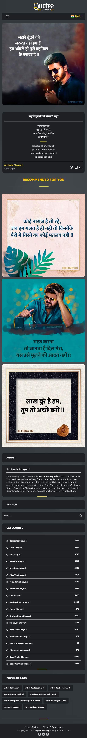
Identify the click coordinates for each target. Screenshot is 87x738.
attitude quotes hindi (14, 694)
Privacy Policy (31, 727)
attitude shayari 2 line (56, 700)
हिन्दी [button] (76, 16)
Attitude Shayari (13, 165)
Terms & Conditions (53, 727)
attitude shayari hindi (60, 688)
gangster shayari (11, 707)
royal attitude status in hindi (43, 694)
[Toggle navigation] (7, 16)
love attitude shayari (35, 707)
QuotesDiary (42, 730)
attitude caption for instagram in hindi (22, 700)
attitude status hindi (34, 688)
